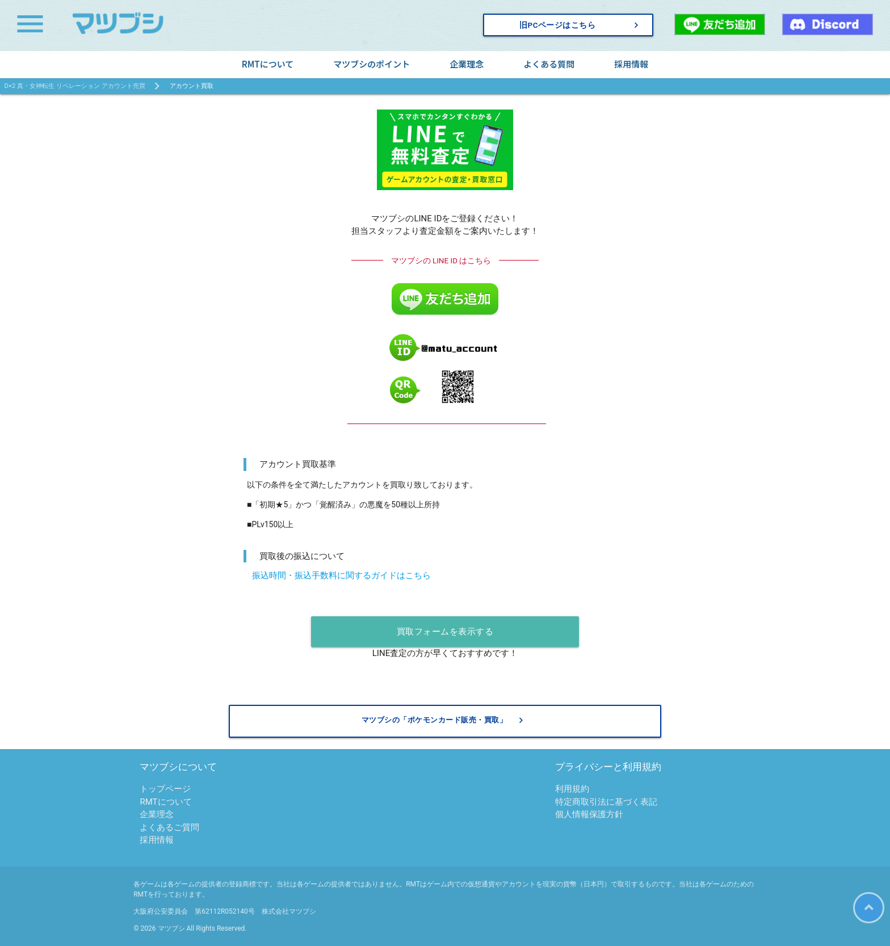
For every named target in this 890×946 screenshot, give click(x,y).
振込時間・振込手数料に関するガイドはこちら (341, 575)
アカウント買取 (191, 86)
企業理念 (467, 64)
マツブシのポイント (371, 64)
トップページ (165, 789)
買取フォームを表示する (445, 632)
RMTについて (268, 64)
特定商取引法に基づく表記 (606, 802)
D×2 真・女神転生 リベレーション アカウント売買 (75, 86)
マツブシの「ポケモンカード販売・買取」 (444, 720)
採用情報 (631, 64)
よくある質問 (548, 64)
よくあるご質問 (169, 827)
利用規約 (572, 789)
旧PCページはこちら (580, 25)
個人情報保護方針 (589, 815)
